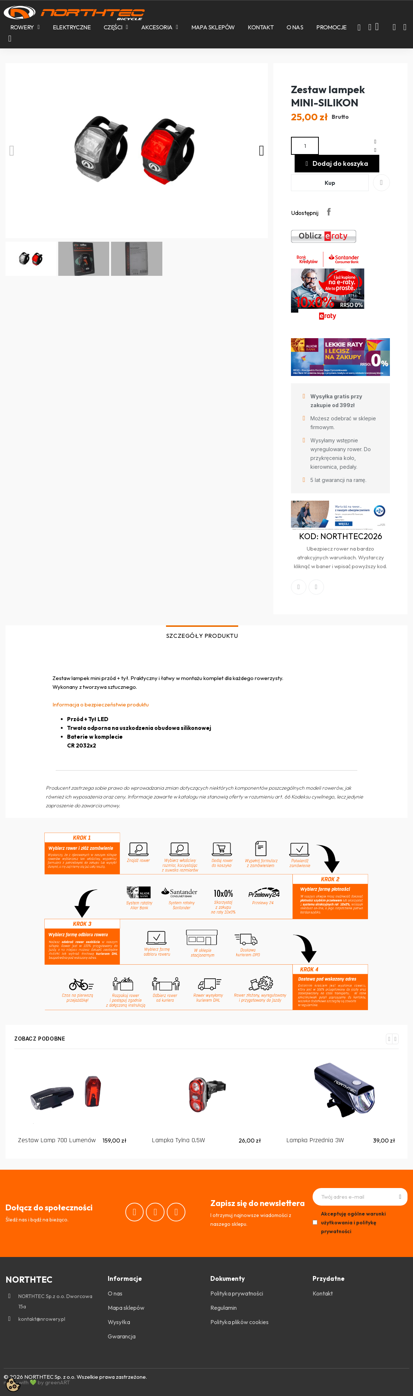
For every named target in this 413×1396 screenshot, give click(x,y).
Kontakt (260, 27)
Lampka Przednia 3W (315, 1140)
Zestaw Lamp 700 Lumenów (57, 1140)
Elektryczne (72, 27)
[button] (359, 27)
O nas (295, 27)
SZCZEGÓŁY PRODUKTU (202, 635)
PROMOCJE (331, 27)
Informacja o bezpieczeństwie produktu (100, 704)
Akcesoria (159, 27)
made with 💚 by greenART (37, 1382)
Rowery (25, 27)
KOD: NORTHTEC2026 (340, 536)
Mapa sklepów (213, 27)
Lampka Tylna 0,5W (178, 1140)
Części (116, 27)
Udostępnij (328, 211)
